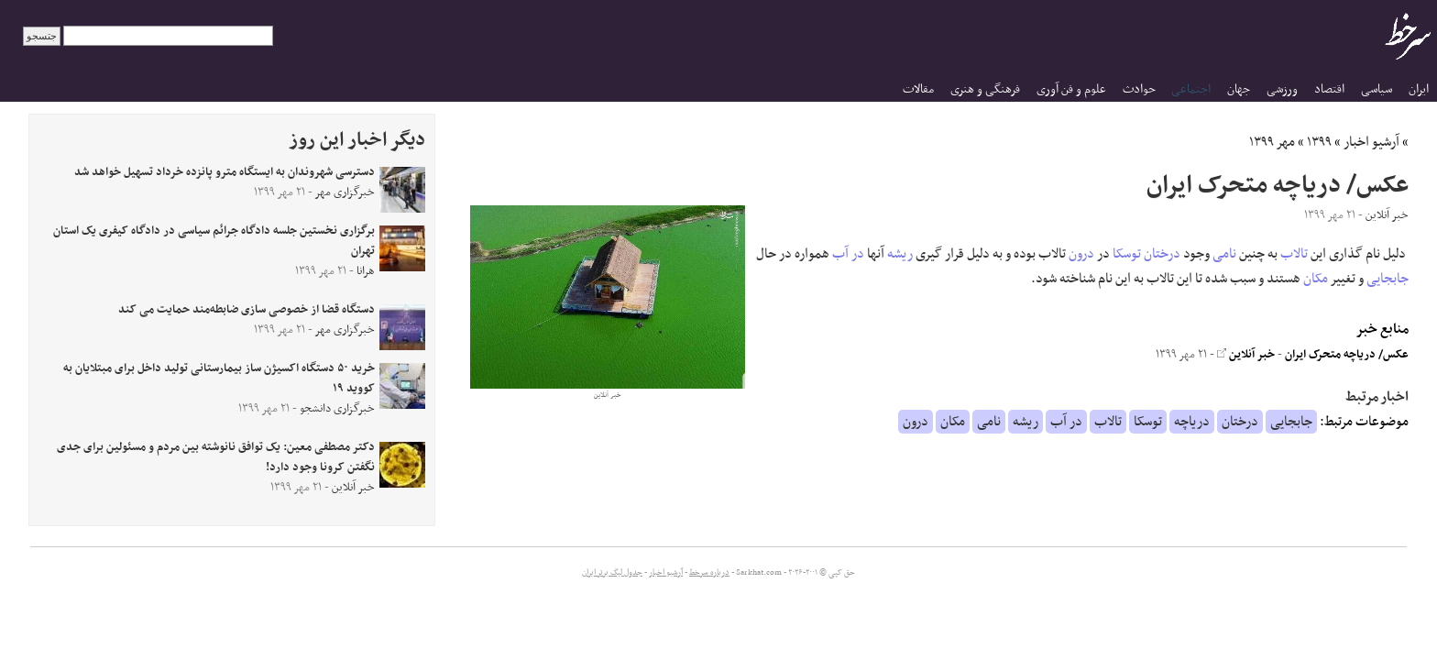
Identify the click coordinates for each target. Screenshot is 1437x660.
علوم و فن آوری (1071, 89)
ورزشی (1282, 89)
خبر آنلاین (1246, 355)
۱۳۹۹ (1319, 142)
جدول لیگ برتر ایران (612, 573)
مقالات (918, 89)
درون (1081, 254)
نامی (1224, 254)
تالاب (1294, 254)
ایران (1419, 89)
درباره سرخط (709, 573)
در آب (848, 254)
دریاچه (1192, 422)
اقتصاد (1329, 89)
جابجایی (1387, 279)
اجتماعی (1191, 89)
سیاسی (1376, 89)
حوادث (1139, 89)
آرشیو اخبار (1371, 142)
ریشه (900, 254)
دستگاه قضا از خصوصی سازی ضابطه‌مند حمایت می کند (246, 310)
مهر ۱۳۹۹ (1272, 142)
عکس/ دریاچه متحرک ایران (1347, 355)
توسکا (1127, 254)
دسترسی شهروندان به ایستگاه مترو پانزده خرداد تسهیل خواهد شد (224, 172)
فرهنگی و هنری (985, 89)
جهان (1238, 89)
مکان (1315, 279)
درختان (1162, 254)
